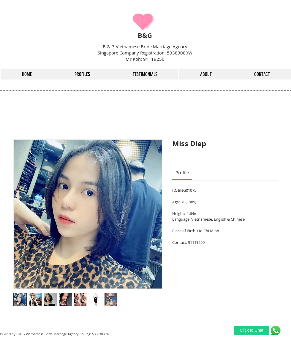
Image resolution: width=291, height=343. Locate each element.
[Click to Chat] (251, 330)
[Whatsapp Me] (275, 330)
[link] (182, 172)
